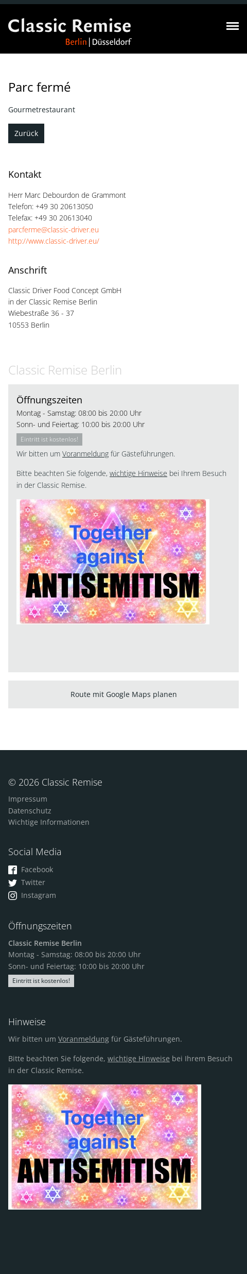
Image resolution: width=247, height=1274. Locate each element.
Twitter (26, 882)
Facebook (30, 869)
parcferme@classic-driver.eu (53, 229)
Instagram (32, 895)
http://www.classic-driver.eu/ (53, 241)
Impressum (27, 799)
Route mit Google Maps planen (123, 694)
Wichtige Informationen (49, 822)
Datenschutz (29, 811)
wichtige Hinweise (138, 473)
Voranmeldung (85, 453)
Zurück (26, 133)
